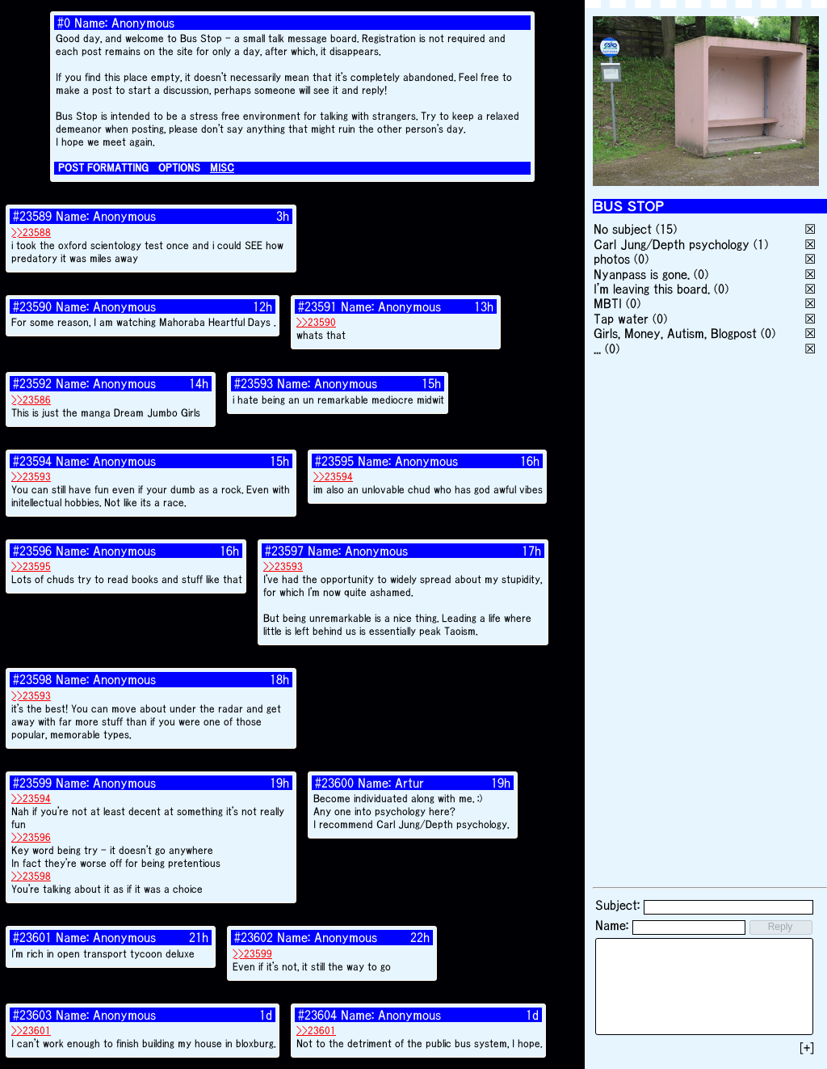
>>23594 (333, 476)
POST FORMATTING (103, 168)
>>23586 (31, 400)
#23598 (32, 679)
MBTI (608, 303)
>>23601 (31, 1030)
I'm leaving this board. (652, 288)
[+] (807, 1048)
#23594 (32, 460)
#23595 (334, 460)
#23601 (32, 937)
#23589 (32, 215)
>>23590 (316, 322)
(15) (666, 228)
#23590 (32, 306)
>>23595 (31, 566)
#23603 (32, 1014)
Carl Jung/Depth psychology (671, 244)
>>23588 (31, 232)
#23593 (253, 383)
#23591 (317, 306)
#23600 (334, 782)
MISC (222, 168)
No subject (625, 228)
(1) (761, 244)
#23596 (32, 550)
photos (612, 258)
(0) (641, 258)
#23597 (284, 550)
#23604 (317, 1014)
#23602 (253, 937)
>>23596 (31, 837)
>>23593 (31, 476)
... (597, 348)
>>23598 (31, 876)
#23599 (32, 782)
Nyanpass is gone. (642, 274)
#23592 (32, 383)
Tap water (621, 318)
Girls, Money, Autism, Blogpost (675, 333)
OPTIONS (179, 168)
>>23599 (252, 954)
